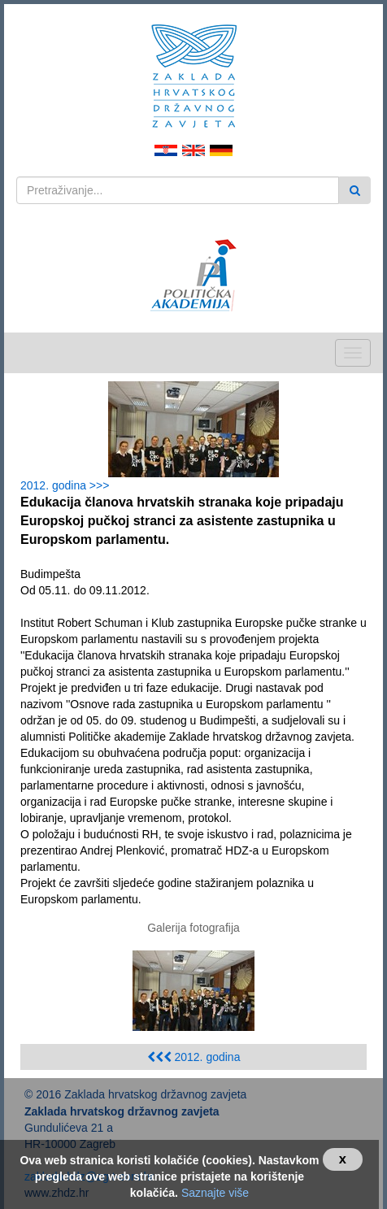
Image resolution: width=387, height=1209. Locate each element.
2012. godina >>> (67, 485)
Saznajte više (215, 1192)
